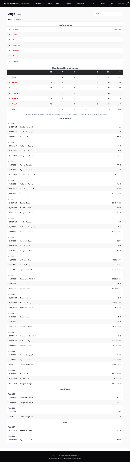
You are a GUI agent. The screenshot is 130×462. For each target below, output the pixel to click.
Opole (15, 34)
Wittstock (16, 61)
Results (92, 3)
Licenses (102, 3)
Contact (111, 3)
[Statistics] (19, 19)
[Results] (11, 19)
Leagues (39, 3)
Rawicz (15, 40)
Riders (58, 3)
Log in (127, 3)
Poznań (15, 56)
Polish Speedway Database (72, 458)
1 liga (19, 15)
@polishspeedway (55, 458)
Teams (49, 3)
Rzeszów (16, 51)
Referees (68, 3)
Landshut (16, 29)
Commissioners (80, 3)
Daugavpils (16, 45)
